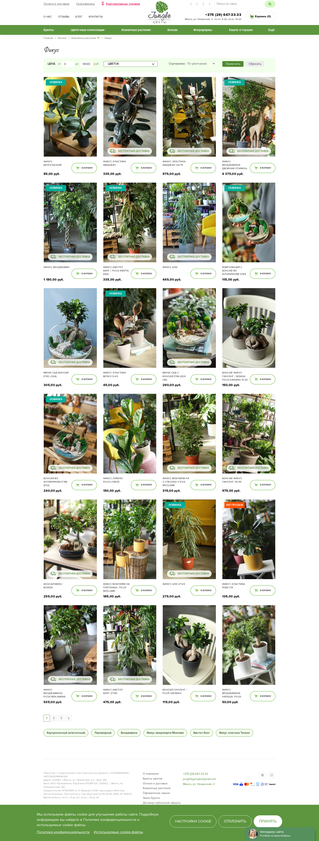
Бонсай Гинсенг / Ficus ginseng (175, 691)
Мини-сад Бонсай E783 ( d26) (56, 374)
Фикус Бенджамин (57, 267)
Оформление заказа (156, 793)
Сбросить (255, 64)
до (77, 64)
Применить (233, 64)
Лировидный (102, 733)
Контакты (96, 16)
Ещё (271, 30)
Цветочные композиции (87, 30)
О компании (151, 773)
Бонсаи (172, 30)
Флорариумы (202, 30)
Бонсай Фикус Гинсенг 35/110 (232, 480)
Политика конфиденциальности (63, 832)
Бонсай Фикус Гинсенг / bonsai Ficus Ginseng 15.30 (235, 376)
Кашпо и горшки (240, 30)
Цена (51, 64)
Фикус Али (170, 267)
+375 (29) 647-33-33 (223, 14)
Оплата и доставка (56, 4)
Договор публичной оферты (162, 803)
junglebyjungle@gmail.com (199, 779)
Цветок (113, 64)
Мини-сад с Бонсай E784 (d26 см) (174, 376)
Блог (78, 16)
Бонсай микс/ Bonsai (53, 586)
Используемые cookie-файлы (118, 832)
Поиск (270, 4)
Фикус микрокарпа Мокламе (165, 733)
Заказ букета (151, 798)
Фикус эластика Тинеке (234, 733)
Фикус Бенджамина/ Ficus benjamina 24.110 (55, 693)
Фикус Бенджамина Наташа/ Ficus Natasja (231, 693)
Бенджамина (129, 733)
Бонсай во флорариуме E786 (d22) (56, 482)
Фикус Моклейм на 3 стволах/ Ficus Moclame (176, 482)
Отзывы (63, 16)
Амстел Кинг (201, 733)
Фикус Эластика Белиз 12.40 (114, 374)
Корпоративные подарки (123, 4)
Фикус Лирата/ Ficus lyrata (113, 480)
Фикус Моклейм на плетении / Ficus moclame (116, 588)
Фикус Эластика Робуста (233, 586)
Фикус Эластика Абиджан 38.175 (174, 163)
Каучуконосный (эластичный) (66, 733)
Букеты (49, 30)
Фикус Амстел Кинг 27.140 (113, 691)
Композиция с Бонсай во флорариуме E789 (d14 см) (234, 271)
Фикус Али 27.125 (174, 584)
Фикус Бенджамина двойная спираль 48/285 (234, 165)
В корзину (87, 168)
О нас (48, 16)
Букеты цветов (152, 778)
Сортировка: (177, 63)
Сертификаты (85, 4)
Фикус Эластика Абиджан (114, 163)
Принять (268, 821)
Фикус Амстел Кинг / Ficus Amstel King (116, 271)
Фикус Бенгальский (53, 163)
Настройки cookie (193, 821)
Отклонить (235, 821)
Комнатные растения (135, 30)
